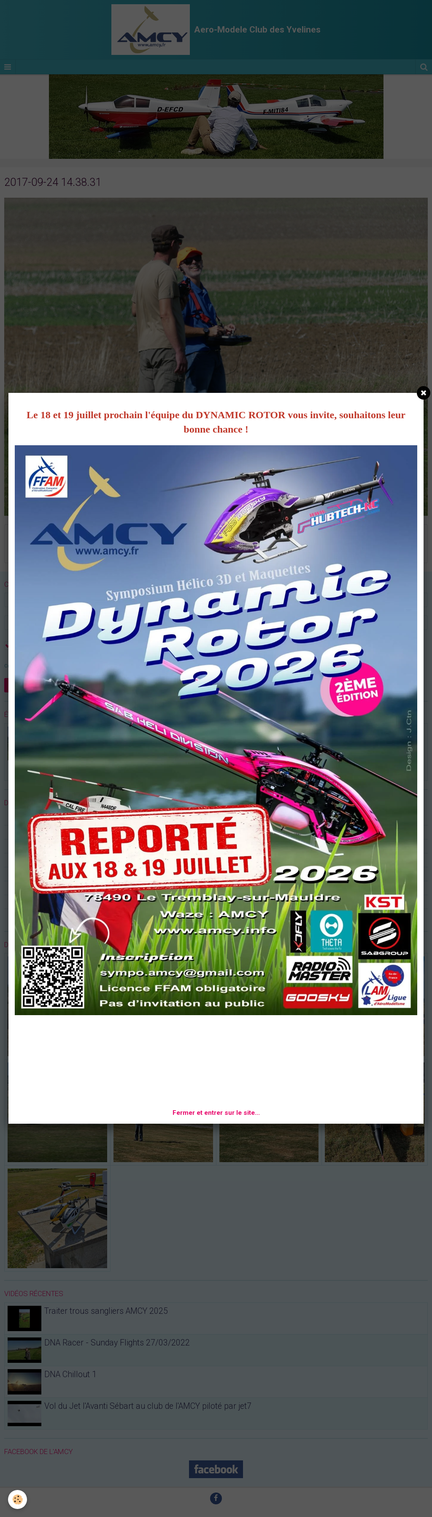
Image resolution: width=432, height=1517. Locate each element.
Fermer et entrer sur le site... (216, 1113)
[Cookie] (17, 1499)
